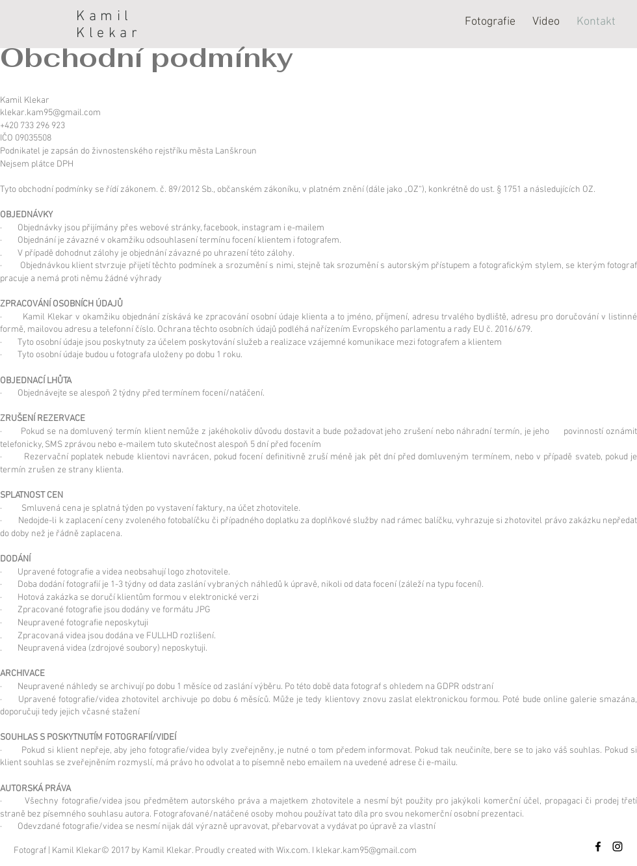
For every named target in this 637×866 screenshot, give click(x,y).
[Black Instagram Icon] (617, 846)
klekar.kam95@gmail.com (50, 112)
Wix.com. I (296, 850)
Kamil (104, 16)
